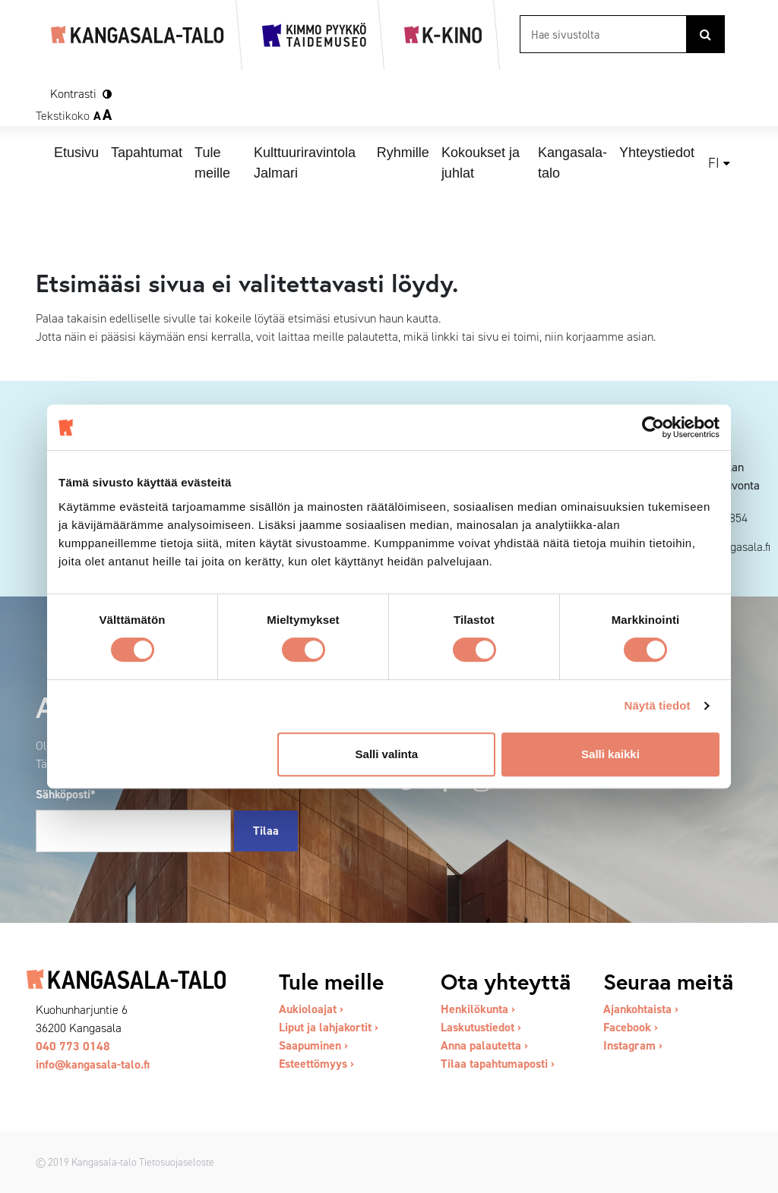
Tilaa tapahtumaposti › (498, 1064)
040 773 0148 (73, 1046)
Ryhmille (403, 152)
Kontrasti (73, 94)
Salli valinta (387, 754)
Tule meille (212, 163)
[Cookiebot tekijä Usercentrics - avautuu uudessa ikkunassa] (653, 427)
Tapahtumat (146, 152)
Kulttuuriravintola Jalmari (305, 163)
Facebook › (630, 1027)
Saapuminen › (313, 1045)
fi (713, 163)
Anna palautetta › (484, 1045)
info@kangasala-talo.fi (93, 1064)
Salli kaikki (610, 754)
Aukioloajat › (311, 1009)
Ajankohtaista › (640, 1009)
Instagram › (633, 1045)
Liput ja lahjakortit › (328, 1027)
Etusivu (76, 152)
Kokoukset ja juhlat (480, 163)
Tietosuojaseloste (176, 1162)
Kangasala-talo (572, 163)
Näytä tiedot (658, 705)
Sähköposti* (66, 794)
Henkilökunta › (478, 1009)
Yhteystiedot (656, 152)
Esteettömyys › (316, 1064)
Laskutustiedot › (481, 1027)
